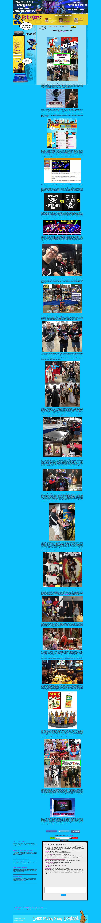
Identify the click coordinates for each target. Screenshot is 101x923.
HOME (15, 36)
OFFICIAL (40, 907)
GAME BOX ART (17, 45)
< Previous (22, 909)
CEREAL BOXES (17, 44)
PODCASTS (16, 47)
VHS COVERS (17, 43)
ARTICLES (16, 39)
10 (41, 909)
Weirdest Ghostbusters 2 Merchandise (21, 859)
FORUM (15, 48)
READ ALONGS (17, 46)
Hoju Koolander (63, 31)
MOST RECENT (18, 907)
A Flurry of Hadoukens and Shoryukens (53, 20)
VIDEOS (15, 40)
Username (17, 53)
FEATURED (34, 907)
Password (17, 56)
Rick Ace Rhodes (49, 862)
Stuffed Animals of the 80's (82, 19)
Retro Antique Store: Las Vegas (19, 841)
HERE (16, 52)
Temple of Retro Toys (17, 876)
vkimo (46, 844)
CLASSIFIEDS (16, 42)
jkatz (46, 859)
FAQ (14, 49)
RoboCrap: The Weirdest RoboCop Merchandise (23, 850)
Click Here (66, 594)
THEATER (16, 41)
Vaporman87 (48, 868)
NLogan (47, 865)
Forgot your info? (17, 58)
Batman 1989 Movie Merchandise (20, 867)
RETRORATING (27, 907)
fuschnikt (47, 851)
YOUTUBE (16, 38)
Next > (45, 909)
